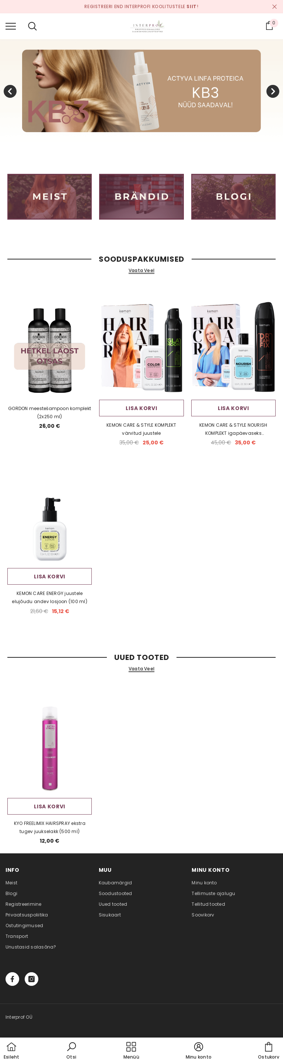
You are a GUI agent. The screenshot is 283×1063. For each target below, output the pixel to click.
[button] (71, 1051)
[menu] (11, 26)
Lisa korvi (141, 408)
